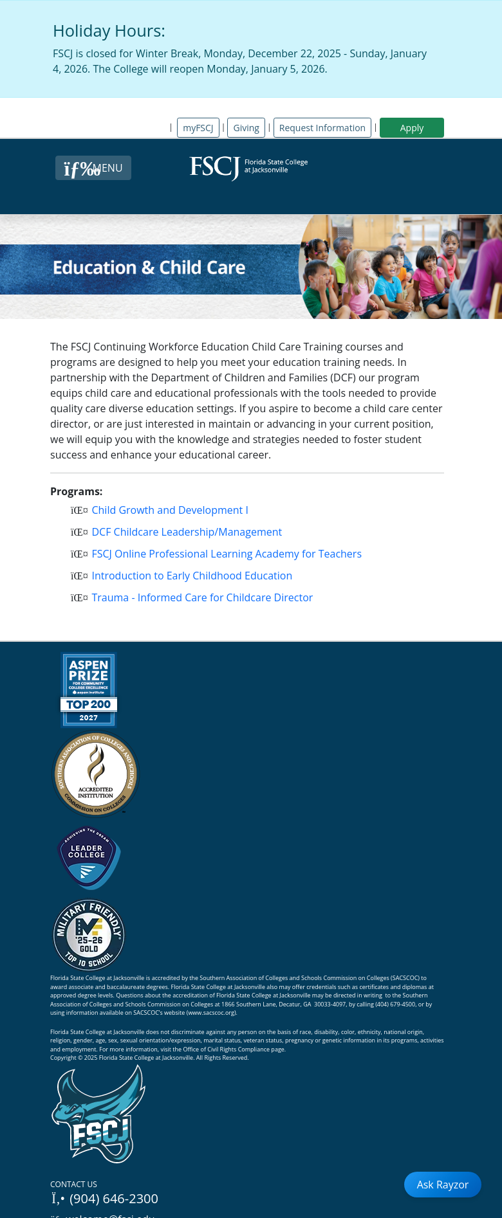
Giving (246, 128)
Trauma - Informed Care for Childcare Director (198, 597)
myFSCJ (198, 128)
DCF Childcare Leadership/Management (183, 532)
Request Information (322, 128)
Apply (412, 128)
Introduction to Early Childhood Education (188, 575)
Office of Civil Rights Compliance (226, 1049)
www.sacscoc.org (211, 1012)
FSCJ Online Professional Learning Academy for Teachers (223, 554)
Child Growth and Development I (166, 510)
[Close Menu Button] (93, 168)
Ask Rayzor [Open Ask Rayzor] (443, 1184)
